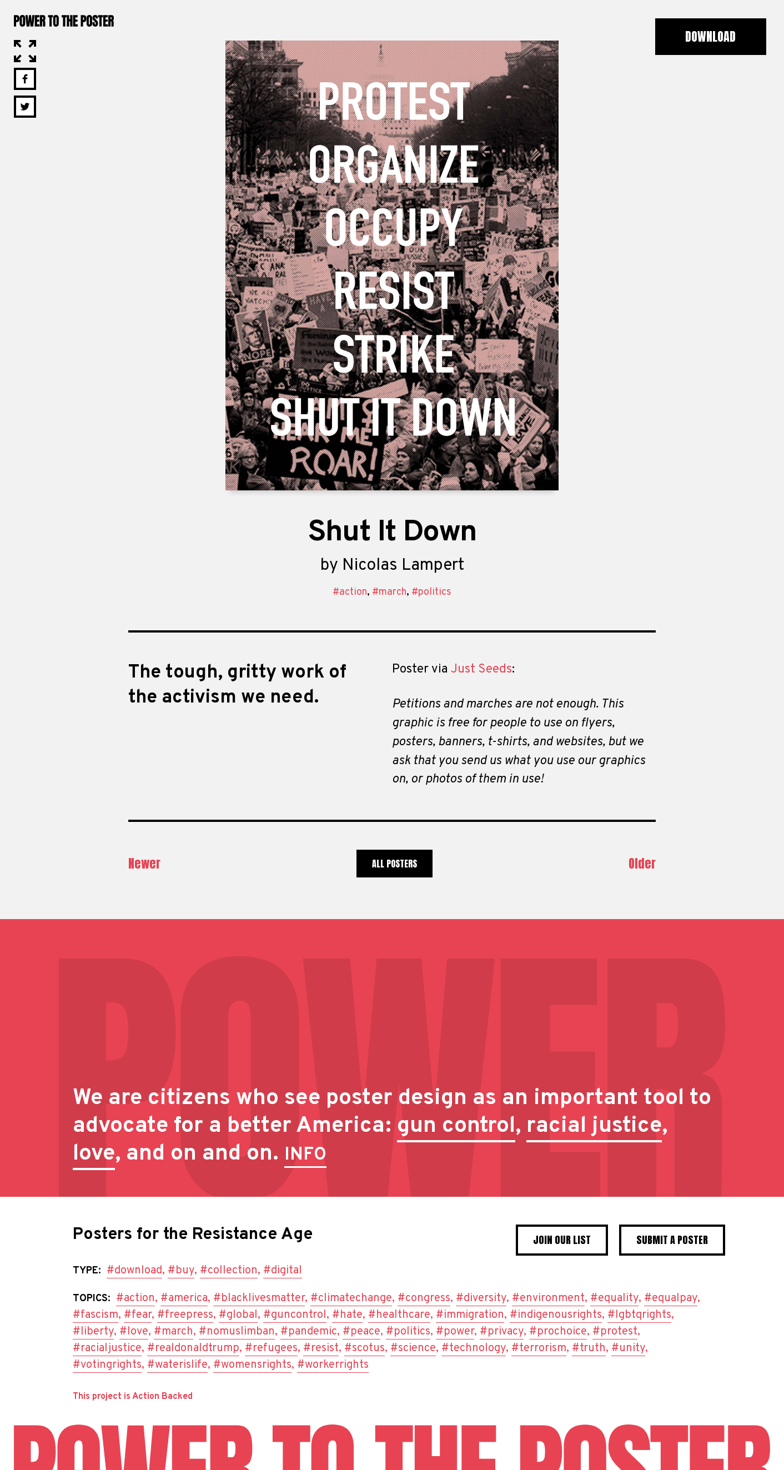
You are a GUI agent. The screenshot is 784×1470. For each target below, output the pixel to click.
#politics (431, 592)
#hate (347, 1315)
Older (642, 863)
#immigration (470, 1315)
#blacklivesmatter (259, 1298)
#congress (424, 1298)
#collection (229, 1270)
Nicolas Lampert (403, 565)
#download (134, 1270)
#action (350, 592)
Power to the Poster (64, 20)
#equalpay (670, 1298)
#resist (321, 1348)
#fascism (95, 1315)
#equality (614, 1298)
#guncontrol (294, 1315)
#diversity (481, 1298)
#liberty (93, 1331)
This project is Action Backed (133, 1396)
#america (184, 1298)
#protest (614, 1331)
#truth (589, 1348)
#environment (548, 1298)
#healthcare (399, 1315)
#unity (628, 1348)
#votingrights (107, 1365)
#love (133, 1331)
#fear (138, 1315)
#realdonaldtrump (193, 1348)
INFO (305, 1155)
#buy (181, 1270)
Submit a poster (672, 1239)
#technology (473, 1348)
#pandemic (308, 1331)
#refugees (271, 1348)
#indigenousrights (556, 1315)
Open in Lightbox (25, 51)
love (94, 1154)
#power (455, 1331)
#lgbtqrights (639, 1315)
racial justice (594, 1126)
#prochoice (558, 1331)
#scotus (364, 1348)
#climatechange (351, 1298)
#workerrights (333, 1365)
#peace (361, 1331)
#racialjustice (107, 1348)
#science (413, 1348)
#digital (282, 1270)
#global (238, 1315)
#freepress (185, 1315)
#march (389, 592)
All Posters (394, 863)
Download (710, 36)
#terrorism (538, 1348)
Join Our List (562, 1239)
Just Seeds (481, 669)
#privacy (502, 1331)
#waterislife (177, 1365)
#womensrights (252, 1365)
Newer (144, 863)
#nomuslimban (237, 1331)
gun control (456, 1126)
